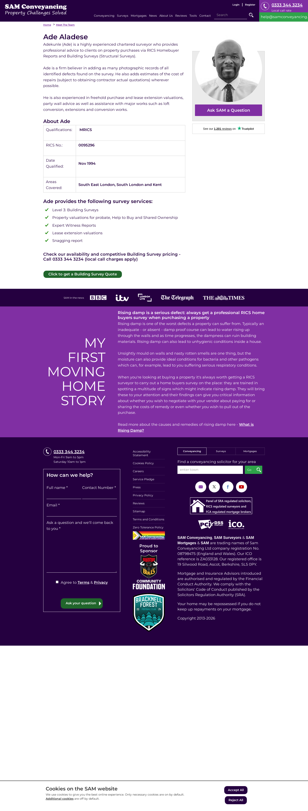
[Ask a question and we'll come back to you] (82, 551)
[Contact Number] (99, 494)
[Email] (82, 512)
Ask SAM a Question (228, 110)
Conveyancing (192, 450)
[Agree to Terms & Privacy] (57, 581)
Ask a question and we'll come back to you (80, 525)
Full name (57, 487)
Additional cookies (60, 800)
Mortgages (250, 450)
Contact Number (99, 487)
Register (250, 4)
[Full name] (64, 494)
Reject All (236, 800)
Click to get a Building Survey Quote (79, 274)
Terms (83, 582)
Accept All (236, 790)
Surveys (221, 450)
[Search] (230, 15)
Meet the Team (65, 24)
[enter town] (210, 469)
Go (251, 15)
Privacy (101, 582)
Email (53, 504)
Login (235, 4)
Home (47, 24)
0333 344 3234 (287, 4)
